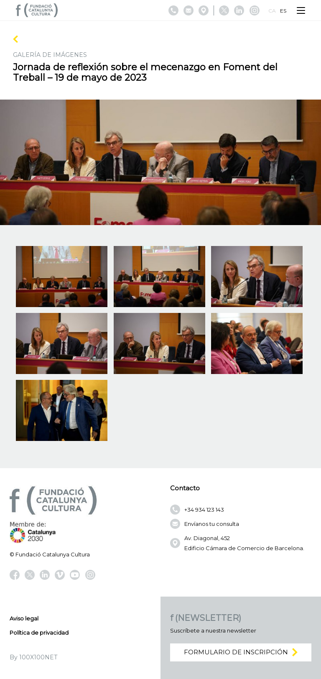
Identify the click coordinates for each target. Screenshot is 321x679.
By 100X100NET (33, 657)
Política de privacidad (39, 632)
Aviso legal (24, 618)
